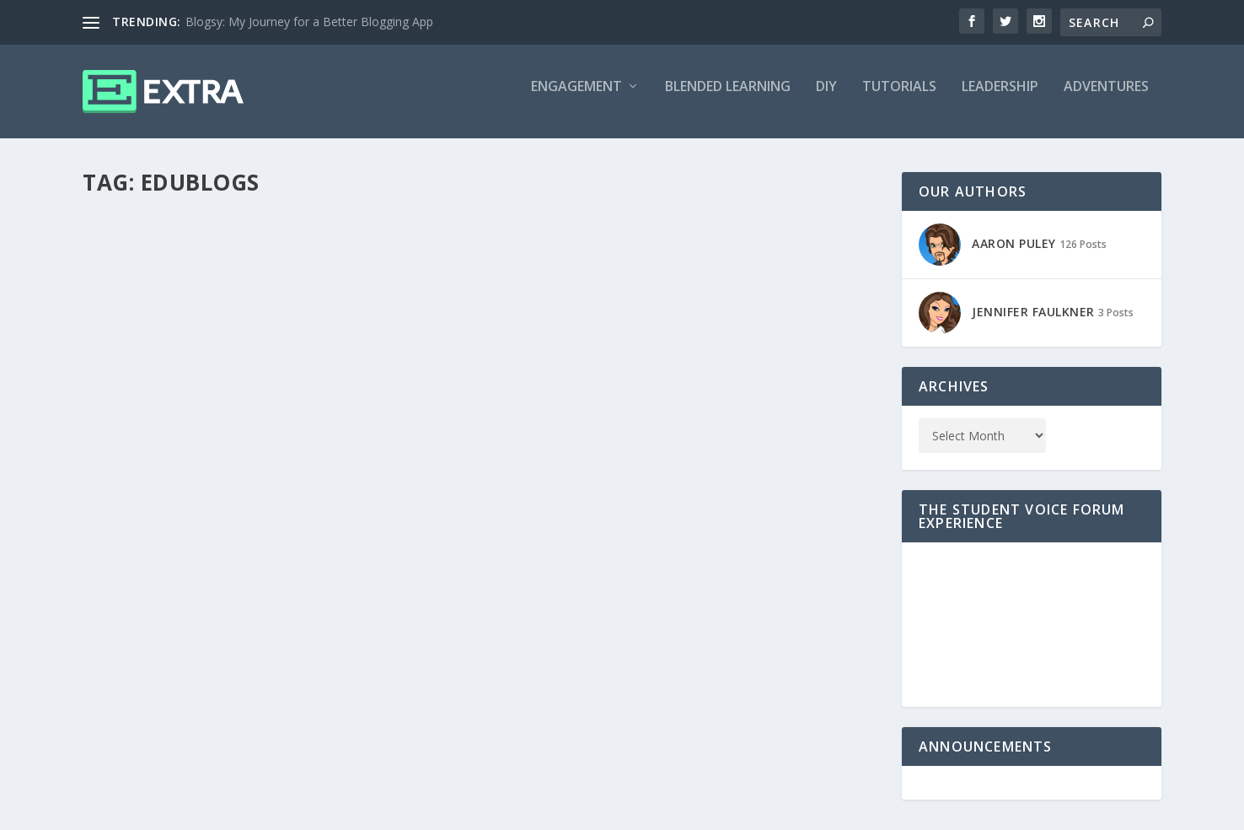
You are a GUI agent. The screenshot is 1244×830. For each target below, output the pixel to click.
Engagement (576, 98)
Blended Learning (728, 98)
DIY (826, 98)
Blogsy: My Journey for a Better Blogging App (309, 21)
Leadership (1000, 98)
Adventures (1106, 98)
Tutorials (899, 98)
